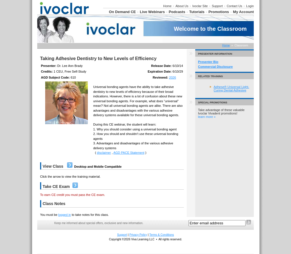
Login (250, 6)
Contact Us (234, 6)
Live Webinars (152, 12)
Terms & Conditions (161, 234)
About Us (182, 6)
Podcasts (177, 12)
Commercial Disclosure (215, 66)
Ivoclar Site (200, 6)
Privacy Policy (138, 234)
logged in (64, 214)
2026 (172, 77)
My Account (243, 12)
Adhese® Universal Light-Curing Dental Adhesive (231, 88)
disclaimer (104, 152)
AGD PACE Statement (128, 152)
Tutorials (197, 12)
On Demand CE (122, 12)
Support (217, 6)
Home (167, 6)
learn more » (207, 116)
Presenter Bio (208, 62)
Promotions (219, 12)
